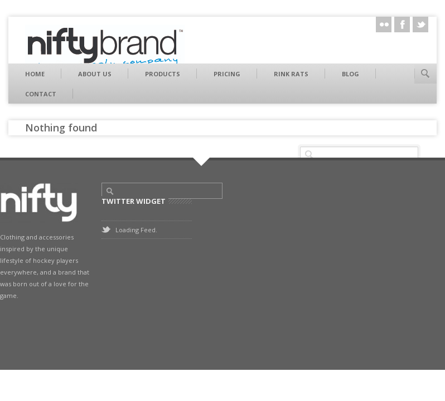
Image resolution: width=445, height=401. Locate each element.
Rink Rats (291, 74)
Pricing (227, 74)
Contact (40, 94)
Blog (350, 74)
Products (162, 74)
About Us (95, 74)
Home (35, 74)
